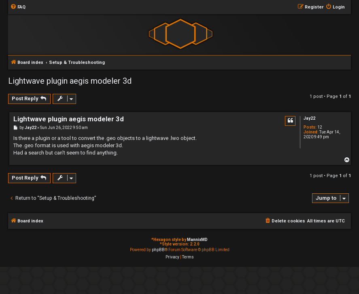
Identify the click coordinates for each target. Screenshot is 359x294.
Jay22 (309, 118)
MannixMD (197, 239)
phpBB (158, 249)
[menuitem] (17, 7)
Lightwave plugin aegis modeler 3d (70, 81)
